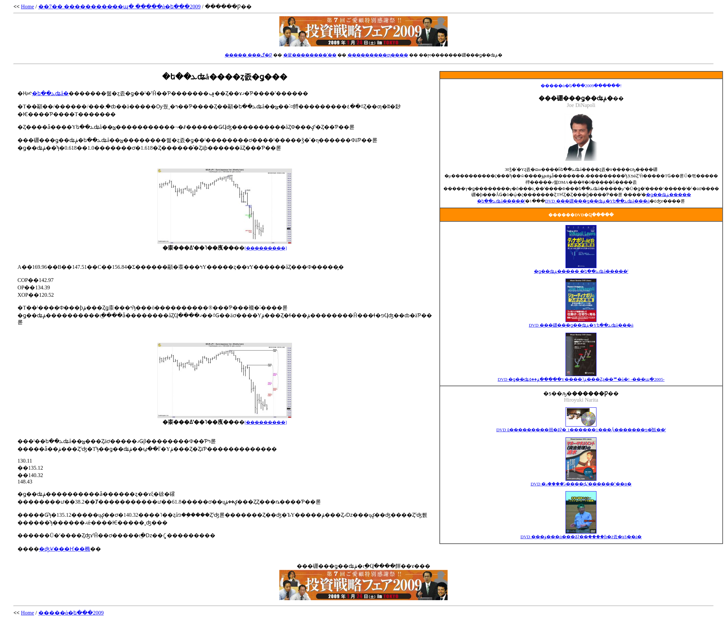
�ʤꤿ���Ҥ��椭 (64, 549)
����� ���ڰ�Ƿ (248, 55)
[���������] (266, 422)
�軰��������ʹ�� (309, 55)
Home (27, 6)
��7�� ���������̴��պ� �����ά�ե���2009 (119, 6)
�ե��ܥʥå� (50, 93)
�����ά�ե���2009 (71, 613)
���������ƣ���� (378, 55)
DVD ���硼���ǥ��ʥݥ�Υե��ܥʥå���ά (597, 201)
